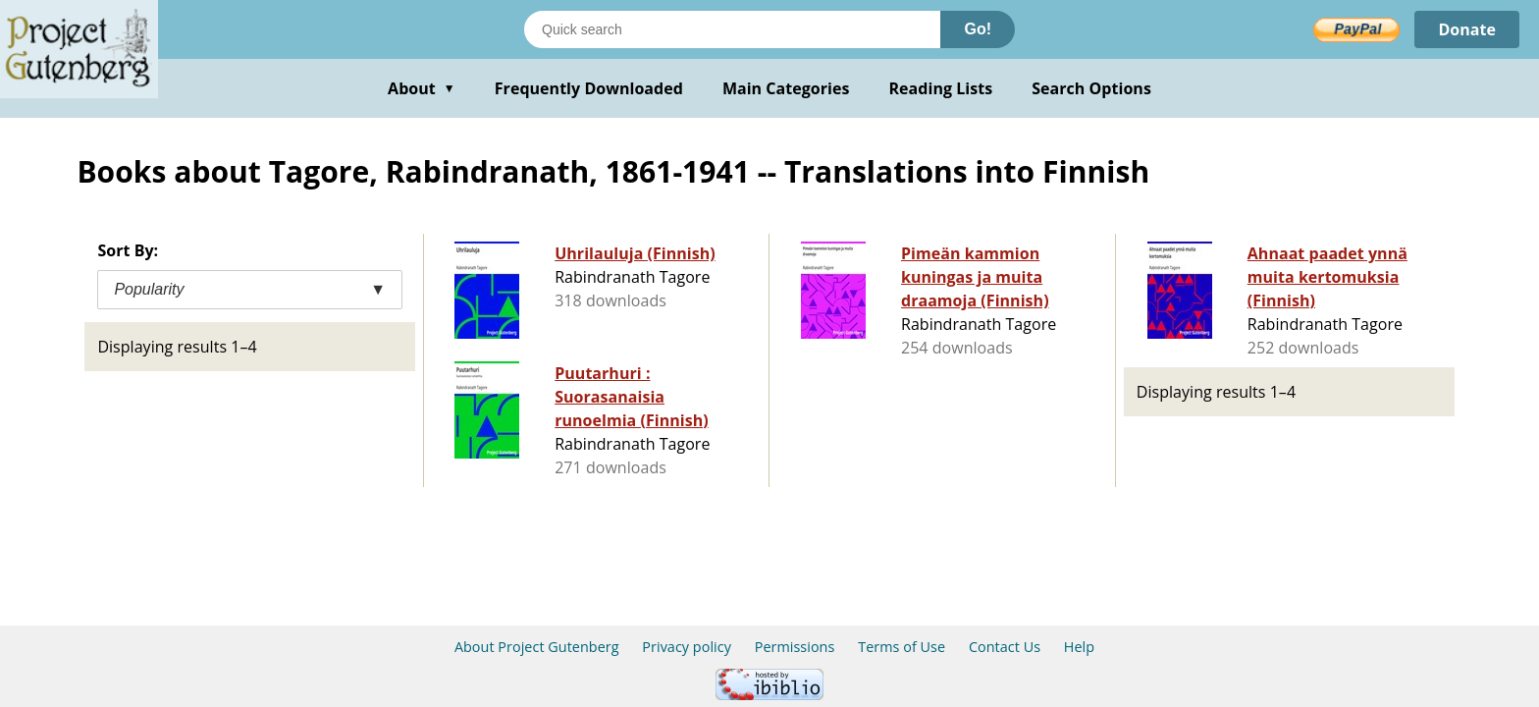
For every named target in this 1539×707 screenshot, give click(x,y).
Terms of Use (901, 646)
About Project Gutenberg (536, 646)
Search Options (1091, 88)
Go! (977, 29)
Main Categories (786, 88)
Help (1079, 646)
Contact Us (1004, 646)
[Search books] (732, 29)
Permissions (795, 646)
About (421, 88)
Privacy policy (686, 646)
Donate (1467, 29)
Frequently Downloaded (589, 88)
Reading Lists (941, 88)
